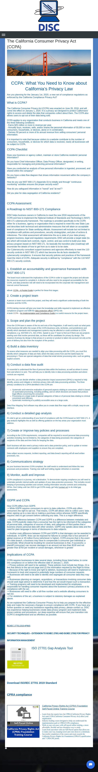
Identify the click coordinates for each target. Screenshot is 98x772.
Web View (89, 751)
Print (8, 748)
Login (90, 748)
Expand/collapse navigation (49, 35)
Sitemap (16, 748)
